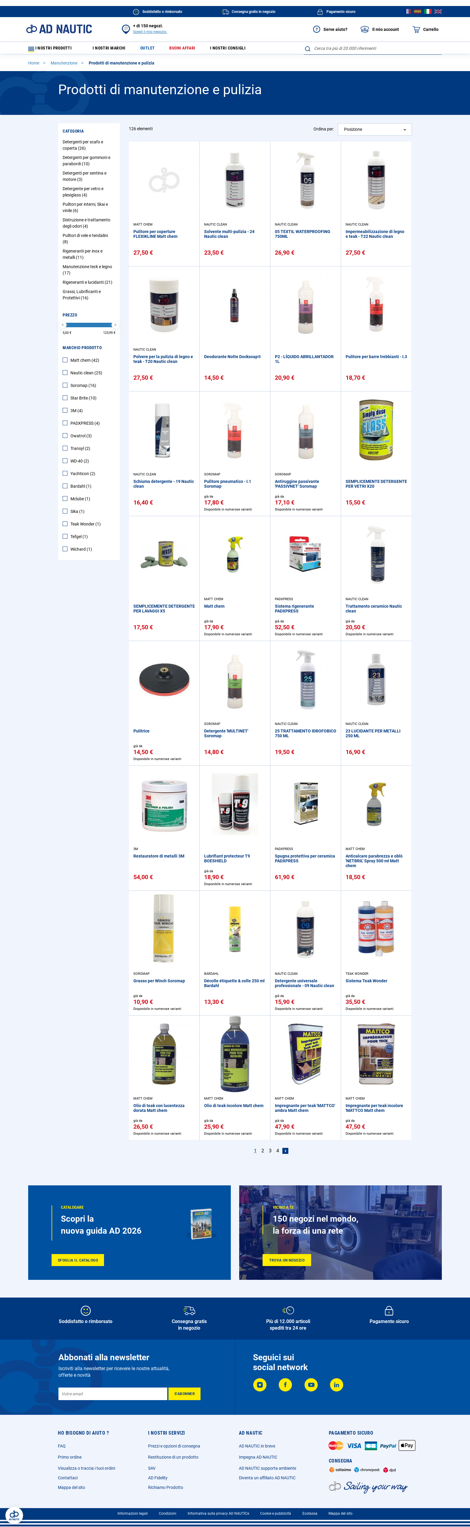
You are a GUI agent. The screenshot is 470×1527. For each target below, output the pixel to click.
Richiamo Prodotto (165, 1487)
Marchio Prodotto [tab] (82, 350)
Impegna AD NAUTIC (258, 1457)
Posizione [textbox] (353, 132)
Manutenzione (64, 65)
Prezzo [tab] (70, 317)
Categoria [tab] (73, 133)
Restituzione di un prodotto (173, 1457)
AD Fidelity (158, 1477)
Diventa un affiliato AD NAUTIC (267, 1477)
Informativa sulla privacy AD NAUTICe (218, 1513)
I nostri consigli (242, 49)
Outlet (154, 49)
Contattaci (68, 1477)
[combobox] (373, 48)
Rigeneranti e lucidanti (88, 285)
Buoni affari (193, 49)
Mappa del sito (71, 1487)
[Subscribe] (184, 1394)
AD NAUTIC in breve (257, 1446)
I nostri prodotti (53, 49)
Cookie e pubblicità (275, 1513)
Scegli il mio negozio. (150, 32)
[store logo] (59, 29)
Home (34, 65)
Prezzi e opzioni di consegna (174, 1446)
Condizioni (167, 1513)
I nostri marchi (113, 49)
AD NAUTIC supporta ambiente (267, 1468)
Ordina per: (324, 131)
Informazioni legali (133, 1513)
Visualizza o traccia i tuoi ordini (86, 1468)
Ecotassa (309, 1513)
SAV (152, 1468)
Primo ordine (70, 1457)
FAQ (62, 1446)
